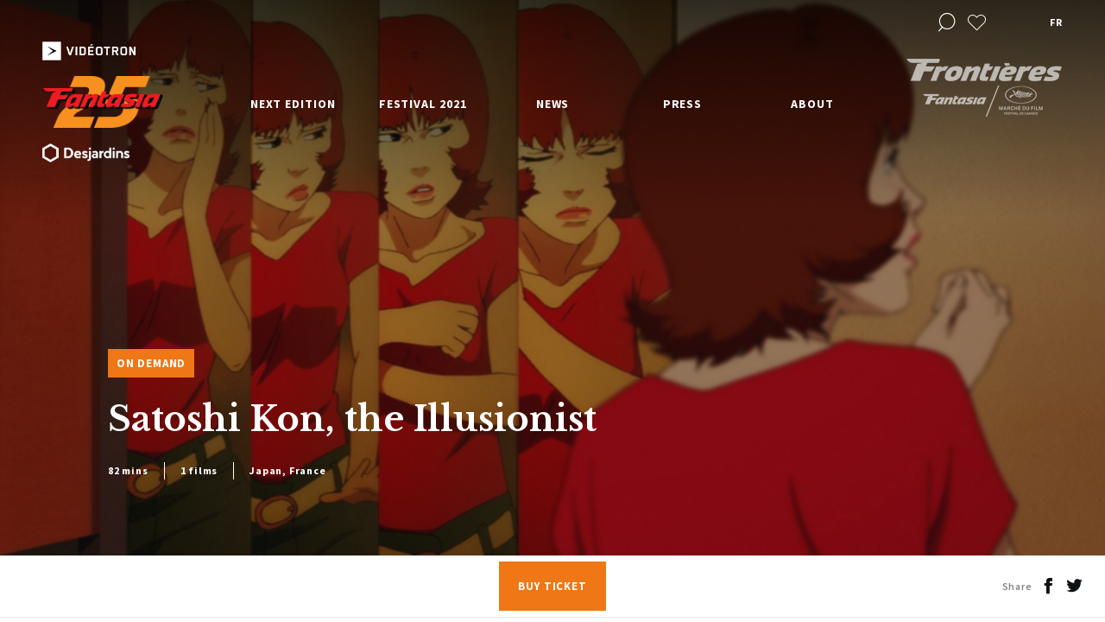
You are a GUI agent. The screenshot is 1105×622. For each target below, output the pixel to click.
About (812, 103)
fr (1056, 22)
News (553, 103)
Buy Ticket (552, 586)
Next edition (293, 103)
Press (683, 103)
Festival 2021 (423, 103)
